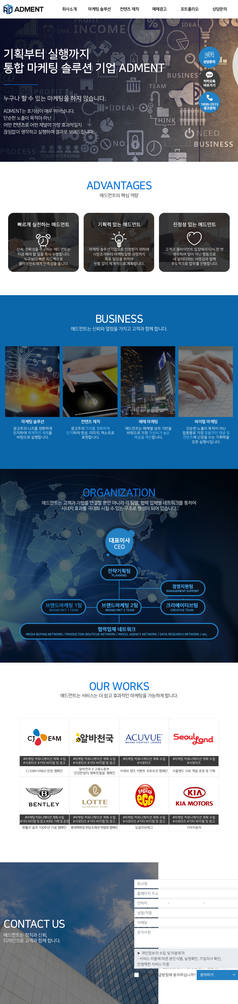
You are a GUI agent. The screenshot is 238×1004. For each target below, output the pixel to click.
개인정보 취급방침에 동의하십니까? (168, 975)
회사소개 (69, 9)
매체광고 (159, 9)
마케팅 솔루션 (99, 9)
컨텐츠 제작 (129, 9)
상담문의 (219, 9)
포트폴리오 (190, 9)
